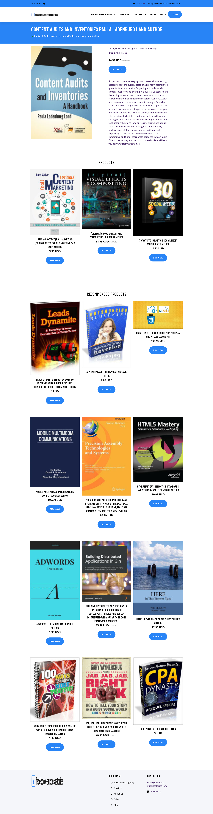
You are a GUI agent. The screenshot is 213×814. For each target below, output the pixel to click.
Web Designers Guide (133, 48)
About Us (140, 14)
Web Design (151, 48)
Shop (163, 14)
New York (140, 3)
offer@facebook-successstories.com (164, 3)
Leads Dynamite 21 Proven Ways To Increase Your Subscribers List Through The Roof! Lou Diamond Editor (55, 383)
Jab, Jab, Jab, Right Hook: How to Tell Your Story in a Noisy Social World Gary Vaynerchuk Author (106, 726)
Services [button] (124, 14)
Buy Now (117, 69)
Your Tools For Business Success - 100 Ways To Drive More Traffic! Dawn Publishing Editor (55, 729)
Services (118, 788)
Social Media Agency (103, 14)
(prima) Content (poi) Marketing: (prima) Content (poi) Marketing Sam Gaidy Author (55, 243)
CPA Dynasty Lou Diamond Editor (158, 729)
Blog (153, 14)
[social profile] (44, 3)
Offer (175, 14)
